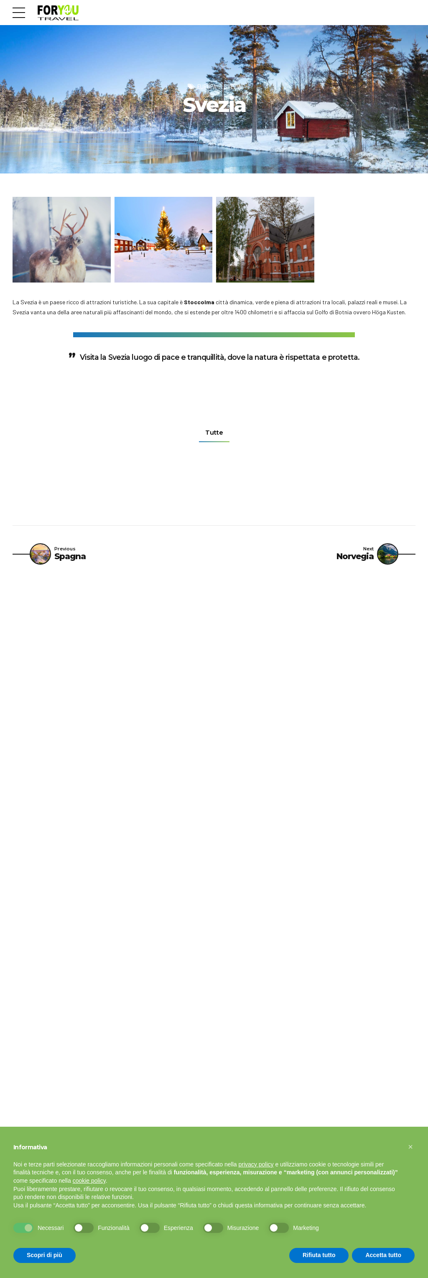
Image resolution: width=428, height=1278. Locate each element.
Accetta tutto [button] (383, 1255)
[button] (410, 1146)
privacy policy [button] (256, 1164)
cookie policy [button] (89, 1180)
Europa (206, 86)
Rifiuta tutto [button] (319, 1255)
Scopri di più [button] (44, 1255)
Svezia (232, 86)
